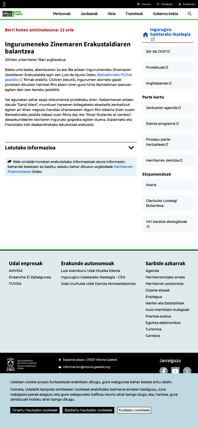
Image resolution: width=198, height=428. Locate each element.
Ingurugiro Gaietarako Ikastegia (170, 34)
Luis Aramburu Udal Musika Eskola (90, 271)
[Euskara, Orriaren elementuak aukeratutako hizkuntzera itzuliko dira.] (144, 4)
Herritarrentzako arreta (165, 277)
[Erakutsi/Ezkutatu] (190, 13)
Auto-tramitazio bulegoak (167, 310)
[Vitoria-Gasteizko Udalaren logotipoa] (22, 365)
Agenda (152, 271)
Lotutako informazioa (30, 148)
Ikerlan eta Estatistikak (165, 303)
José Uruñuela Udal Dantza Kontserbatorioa (98, 284)
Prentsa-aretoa (158, 316)
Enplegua (154, 297)
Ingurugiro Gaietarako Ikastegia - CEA (93, 277)
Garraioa (153, 336)
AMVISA (15, 271)
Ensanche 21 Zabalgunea (30, 277)
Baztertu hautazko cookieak (88, 410)
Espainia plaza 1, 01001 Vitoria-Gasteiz (90, 360)
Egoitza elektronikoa (163, 323)
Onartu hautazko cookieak (34, 410)
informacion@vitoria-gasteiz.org (86, 367)
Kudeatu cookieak (134, 410)
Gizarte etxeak (158, 290)
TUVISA (15, 284)
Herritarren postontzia (164, 284)
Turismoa (154, 329)
